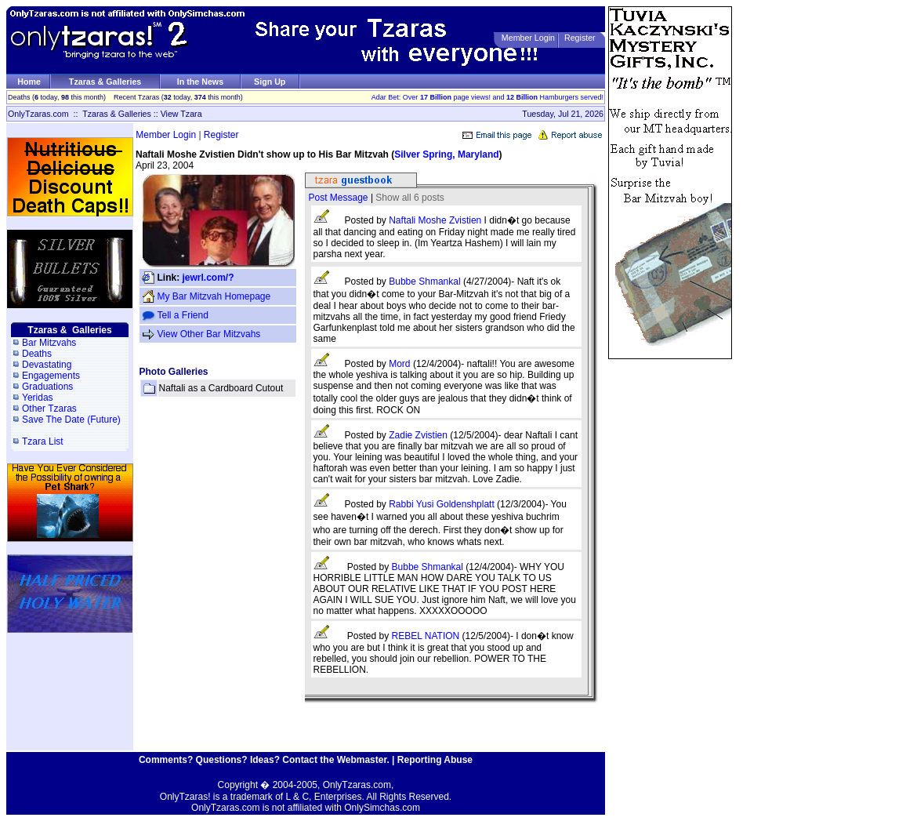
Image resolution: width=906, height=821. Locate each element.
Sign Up (269, 81)
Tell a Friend (183, 315)
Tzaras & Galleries (105, 81)
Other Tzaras (49, 408)
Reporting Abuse (435, 759)
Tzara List (42, 441)
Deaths (37, 353)
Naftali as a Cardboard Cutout (221, 388)
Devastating (46, 364)
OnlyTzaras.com (38, 113)
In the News (200, 81)
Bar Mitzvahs (49, 342)
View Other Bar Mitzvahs (209, 334)
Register (580, 37)
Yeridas (37, 397)
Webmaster (362, 759)
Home (29, 81)
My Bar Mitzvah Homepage (214, 296)
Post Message (338, 197)
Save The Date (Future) (71, 419)
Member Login (528, 37)
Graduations (47, 386)
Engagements (51, 375)
